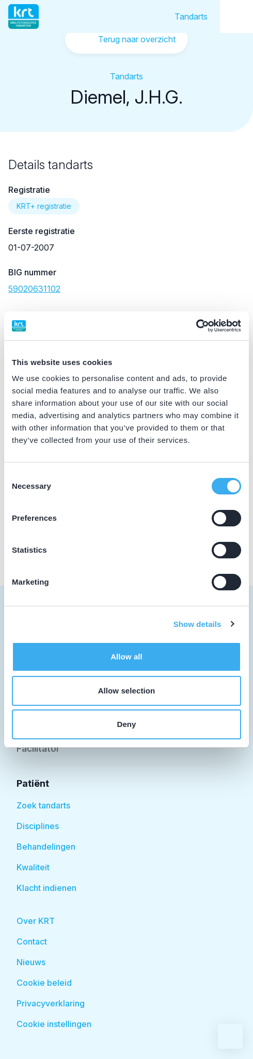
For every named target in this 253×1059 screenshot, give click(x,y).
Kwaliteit (33, 867)
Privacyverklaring (51, 1003)
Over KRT (36, 921)
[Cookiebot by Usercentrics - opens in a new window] (196, 326)
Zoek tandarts (43, 805)
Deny (126, 724)
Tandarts (191, 16)
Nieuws (31, 962)
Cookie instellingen (54, 1024)
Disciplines (38, 826)
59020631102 (34, 289)
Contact (32, 941)
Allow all (126, 656)
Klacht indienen (46, 888)
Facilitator (38, 748)
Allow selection (126, 690)
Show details (197, 624)
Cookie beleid (44, 983)
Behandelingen (46, 846)
